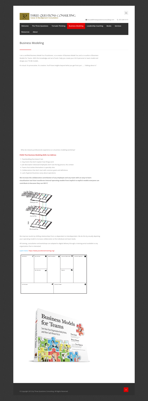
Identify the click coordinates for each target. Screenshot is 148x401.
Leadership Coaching (95, 26)
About (35, 32)
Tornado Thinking (58, 26)
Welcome (25, 26)
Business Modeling (76, 26)
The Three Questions (40, 26)
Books (109, 26)
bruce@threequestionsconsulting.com (101, 20)
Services (118, 26)
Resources (25, 32)
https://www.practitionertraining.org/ (41, 251)
